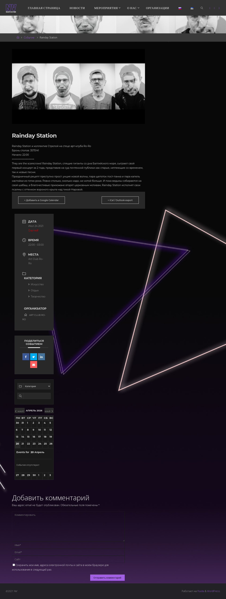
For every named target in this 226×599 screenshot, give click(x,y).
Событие (29, 37)
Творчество (36, 296)
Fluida (200, 591)
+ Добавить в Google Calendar (41, 200)
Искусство (36, 284)
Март (20, 411)
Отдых (33, 290)
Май (49, 411)
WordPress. (213, 591)
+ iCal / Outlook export (120, 200)
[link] (202, 8)
